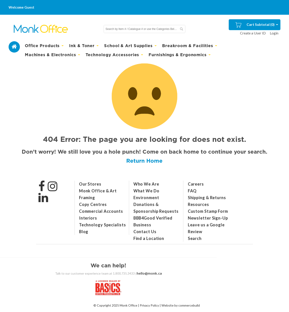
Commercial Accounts (101, 211)
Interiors (88, 217)
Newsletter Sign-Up (208, 217)
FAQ (192, 190)
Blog (84, 231)
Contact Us (144, 231)
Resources (198, 204)
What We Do (146, 190)
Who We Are (146, 183)
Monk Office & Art (98, 190)
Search (195, 238)
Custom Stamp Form (208, 211)
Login (274, 33)
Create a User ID (253, 33)
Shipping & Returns (207, 197)
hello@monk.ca (149, 273)
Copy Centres (93, 204)
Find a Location (148, 238)
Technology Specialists (102, 224)
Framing (87, 197)
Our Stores (90, 183)
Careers (196, 183)
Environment (146, 197)
